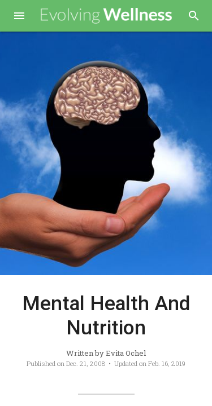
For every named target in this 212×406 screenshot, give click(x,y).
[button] (19, 16)
